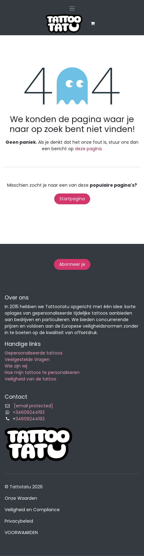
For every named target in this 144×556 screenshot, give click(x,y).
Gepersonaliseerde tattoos (34, 353)
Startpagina (72, 199)
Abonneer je (72, 264)
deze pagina (88, 149)
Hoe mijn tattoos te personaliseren (42, 372)
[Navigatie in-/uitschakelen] (72, 8)
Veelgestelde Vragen (27, 359)
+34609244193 (29, 412)
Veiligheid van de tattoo (30, 379)
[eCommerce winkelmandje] (92, 23)
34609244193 (30, 419)
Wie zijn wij (16, 366)
